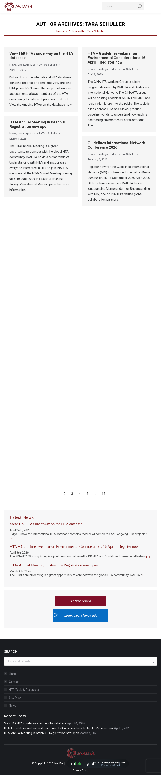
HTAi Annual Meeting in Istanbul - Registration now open (54, 565)
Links (12, 673)
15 (103, 494)
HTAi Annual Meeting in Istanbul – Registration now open (38, 124)
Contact (14, 681)
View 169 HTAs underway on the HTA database (46, 524)
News (12, 64)
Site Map (15, 697)
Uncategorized (27, 64)
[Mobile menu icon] (152, 6)
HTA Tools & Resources (24, 689)
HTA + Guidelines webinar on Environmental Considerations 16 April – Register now (116, 57)
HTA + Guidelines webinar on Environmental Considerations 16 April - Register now (74, 546)
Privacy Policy (81, 770)
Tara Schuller (105, 24)
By (48, 64)
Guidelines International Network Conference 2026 (116, 145)
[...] (11, 537)
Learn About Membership (75, 615)
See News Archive (80, 600)
